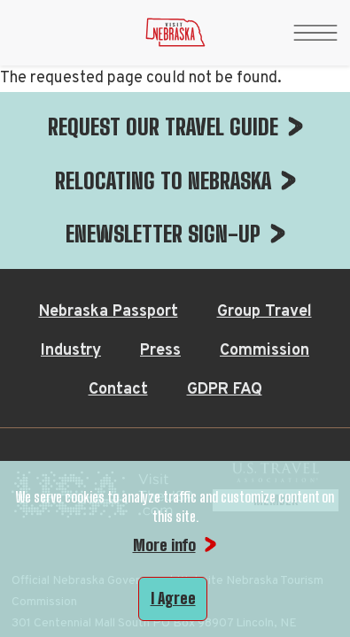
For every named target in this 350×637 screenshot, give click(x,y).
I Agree (173, 598)
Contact (118, 213)
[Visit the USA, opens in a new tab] (103, 322)
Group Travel (264, 135)
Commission (264, 174)
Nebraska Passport (108, 135)
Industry (71, 174)
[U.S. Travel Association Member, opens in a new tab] (275, 322)
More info (164, 545)
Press (160, 174)
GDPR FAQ (224, 213)
